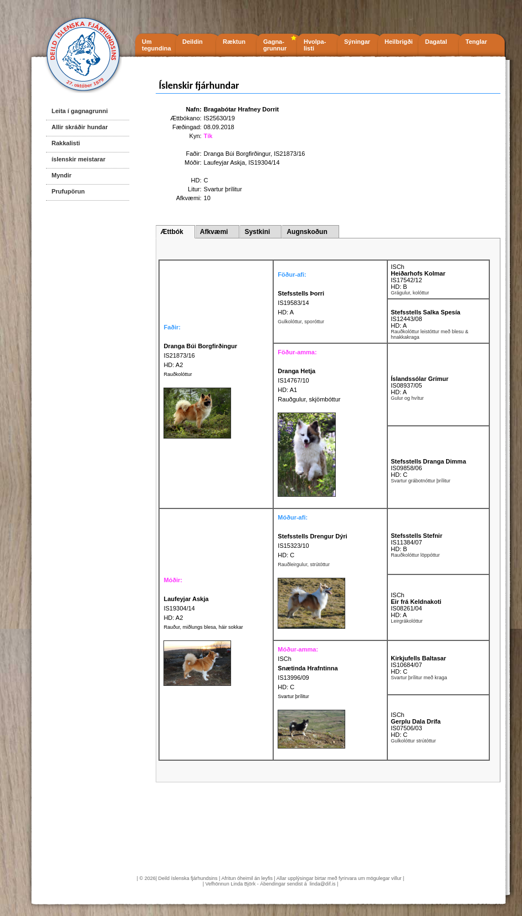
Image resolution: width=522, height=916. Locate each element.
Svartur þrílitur (293, 696)
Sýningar (357, 41)
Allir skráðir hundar (80, 127)
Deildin (192, 41)
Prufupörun (68, 191)
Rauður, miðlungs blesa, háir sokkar (203, 627)
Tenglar (476, 41)
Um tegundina (156, 45)
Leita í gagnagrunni (80, 111)
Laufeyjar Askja (224, 162)
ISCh (397, 266)
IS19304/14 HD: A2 (185, 608)
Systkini (257, 232)
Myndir (61, 175)
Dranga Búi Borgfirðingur (237, 153)
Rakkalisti (66, 143)
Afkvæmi (214, 232)
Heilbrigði (399, 41)
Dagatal (436, 41)
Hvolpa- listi (315, 45)
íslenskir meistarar (78, 159)
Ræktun (234, 41)
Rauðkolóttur (177, 374)
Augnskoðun (306, 232)
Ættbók (171, 232)
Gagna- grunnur (274, 45)
